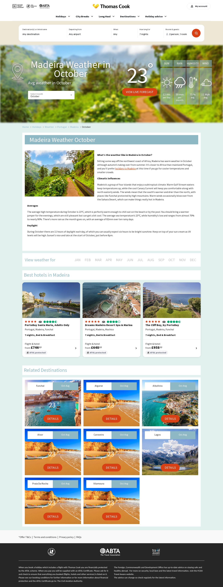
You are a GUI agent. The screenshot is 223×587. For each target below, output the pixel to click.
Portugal (62, 126)
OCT (171, 260)
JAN (77, 260)
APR (109, 260)
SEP (161, 260)
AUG (150, 260)
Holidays (36, 126)
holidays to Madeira (125, 168)
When (115, 29)
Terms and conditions (45, 537)
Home (25, 126)
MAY (119, 260)
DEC (193, 260)
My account (198, 6)
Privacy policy (66, 537)
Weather (49, 126)
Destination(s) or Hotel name (34, 29)
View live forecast (139, 92)
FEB (88, 260)
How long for (145, 29)
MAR (98, 260)
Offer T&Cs (25, 537)
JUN (130, 260)
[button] (51, 95)
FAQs (78, 537)
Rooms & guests (172, 29)
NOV (182, 260)
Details (52, 419)
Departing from (75, 29)
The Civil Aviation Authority (69, 581)
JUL (140, 260)
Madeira (74, 126)
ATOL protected (36, 352)
